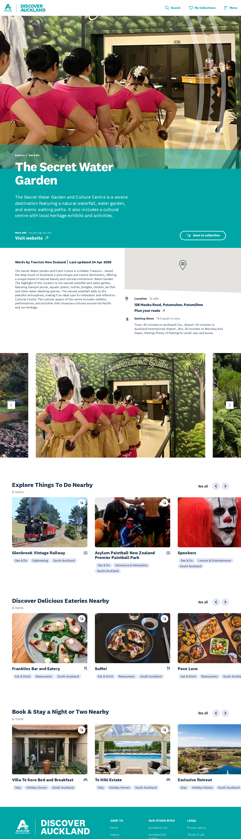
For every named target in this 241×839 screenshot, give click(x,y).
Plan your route (149, 311)
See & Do (34, 155)
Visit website (32, 237)
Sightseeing (40, 560)
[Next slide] (229, 405)
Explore (20, 155)
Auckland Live (158, 828)
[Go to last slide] (11, 405)
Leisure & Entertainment (214, 560)
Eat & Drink (22, 676)
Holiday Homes (36, 787)
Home (114, 828)
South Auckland (64, 560)
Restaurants (44, 676)
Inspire (114, 835)
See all (203, 486)
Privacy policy (196, 828)
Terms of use (195, 835)
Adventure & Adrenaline (131, 565)
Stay (18, 787)
